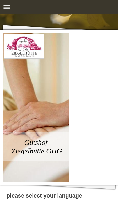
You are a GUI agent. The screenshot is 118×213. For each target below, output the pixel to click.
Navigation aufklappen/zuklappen (59, 7)
